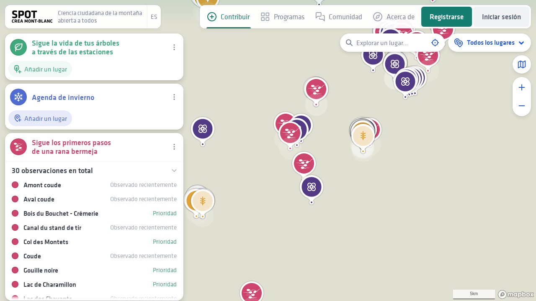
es (154, 16)
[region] (268, 150)
